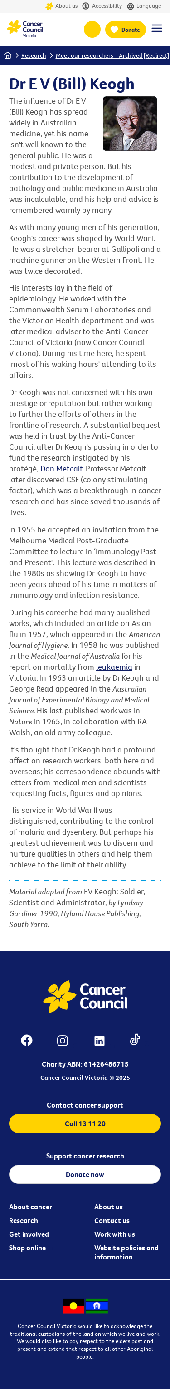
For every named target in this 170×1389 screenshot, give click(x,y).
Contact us (112, 1220)
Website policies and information (126, 1252)
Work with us (114, 1234)
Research (33, 55)
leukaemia (114, 667)
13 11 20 (92, 29)
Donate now (85, 1174)
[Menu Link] (157, 32)
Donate (130, 29)
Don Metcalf (61, 468)
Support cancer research (85, 1155)
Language (143, 6)
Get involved (29, 1234)
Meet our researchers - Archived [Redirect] (112, 55)
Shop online (27, 1247)
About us (61, 6)
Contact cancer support (85, 1104)
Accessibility (102, 6)
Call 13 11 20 (85, 1123)
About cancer (30, 1206)
